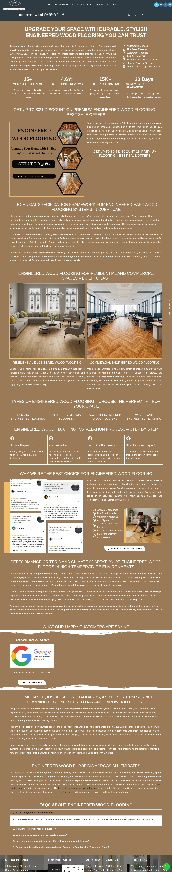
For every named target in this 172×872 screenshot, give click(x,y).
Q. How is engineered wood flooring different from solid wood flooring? (51, 841)
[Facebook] (161, 4)
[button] (86, 812)
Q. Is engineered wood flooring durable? (34, 829)
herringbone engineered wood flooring (77, 788)
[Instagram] (165, 4)
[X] (156, 4)
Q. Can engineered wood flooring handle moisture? (40, 835)
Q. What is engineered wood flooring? (33, 812)
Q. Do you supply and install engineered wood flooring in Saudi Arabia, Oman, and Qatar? (61, 847)
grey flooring (64, 792)
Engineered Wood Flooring (144, 15)
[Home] (129, 15)
